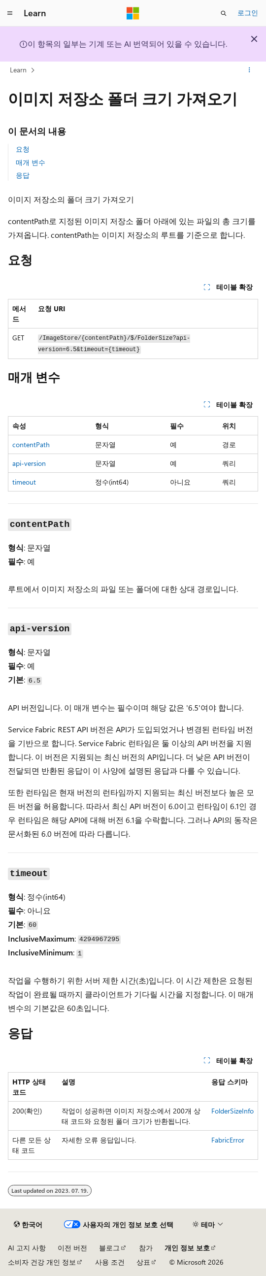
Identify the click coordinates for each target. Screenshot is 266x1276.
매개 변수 (30, 162)
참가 (146, 1247)
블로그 (109, 1247)
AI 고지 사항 (27, 1247)
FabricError (227, 1140)
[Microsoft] (133, 13)
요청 (23, 149)
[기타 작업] (249, 70)
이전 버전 (72, 1247)
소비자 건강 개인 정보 (42, 1262)
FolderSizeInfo (232, 1110)
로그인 (247, 12)
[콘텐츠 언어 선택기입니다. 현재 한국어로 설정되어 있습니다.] (28, 1225)
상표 (143, 1262)
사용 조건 (110, 1262)
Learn (18, 69)
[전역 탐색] (10, 13)
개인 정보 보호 (187, 1247)
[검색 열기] (223, 13)
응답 (23, 175)
